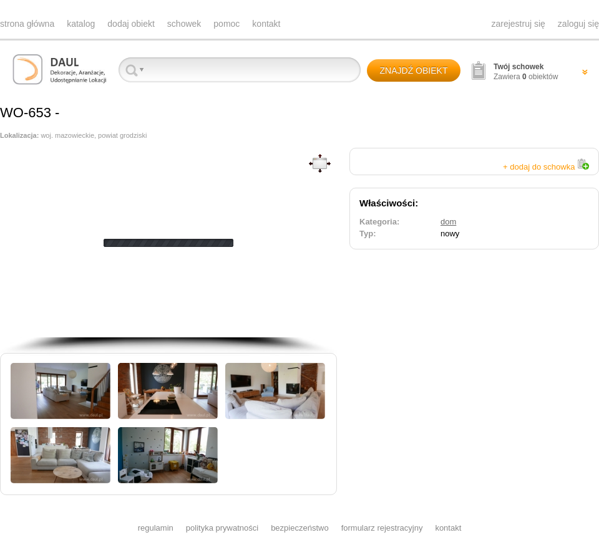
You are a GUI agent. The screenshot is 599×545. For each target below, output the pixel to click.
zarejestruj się (518, 24)
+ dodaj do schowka (546, 166)
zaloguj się (578, 24)
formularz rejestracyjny (382, 528)
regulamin (155, 528)
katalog (81, 24)
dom (448, 221)
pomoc (226, 24)
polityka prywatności (222, 528)
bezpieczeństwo (300, 528)
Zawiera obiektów (526, 71)
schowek (184, 24)
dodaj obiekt (131, 24)
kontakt (266, 24)
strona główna (27, 24)
